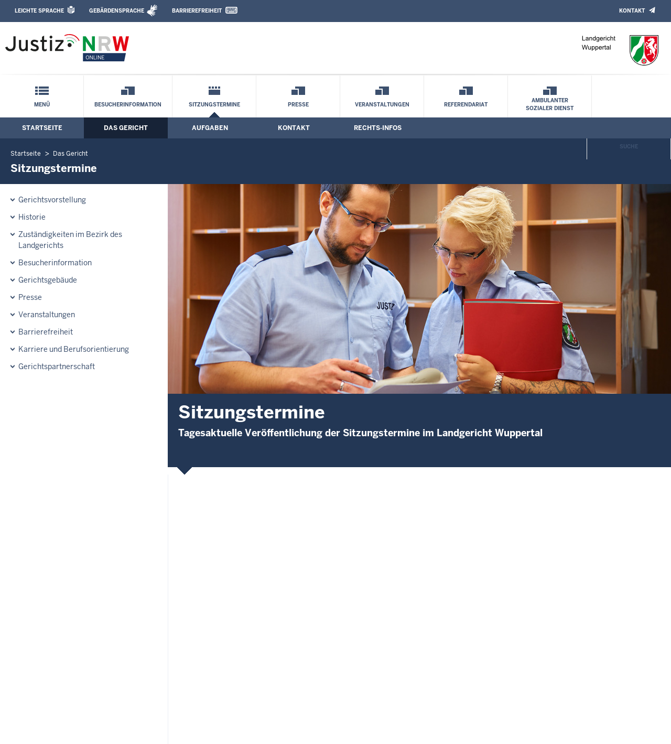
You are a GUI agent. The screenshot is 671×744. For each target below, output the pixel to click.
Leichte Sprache (39, 10)
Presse (298, 104)
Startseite (42, 128)
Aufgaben (210, 128)
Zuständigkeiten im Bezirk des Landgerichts (70, 240)
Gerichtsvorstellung (52, 199)
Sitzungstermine (214, 104)
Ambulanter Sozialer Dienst (549, 104)
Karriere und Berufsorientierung (73, 349)
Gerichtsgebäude (47, 280)
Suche (629, 146)
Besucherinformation (127, 104)
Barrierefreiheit (197, 10)
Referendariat (466, 104)
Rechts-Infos (378, 128)
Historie (32, 217)
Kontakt (632, 10)
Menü (42, 104)
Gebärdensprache (116, 10)
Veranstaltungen (382, 104)
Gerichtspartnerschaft (56, 366)
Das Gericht (126, 128)
